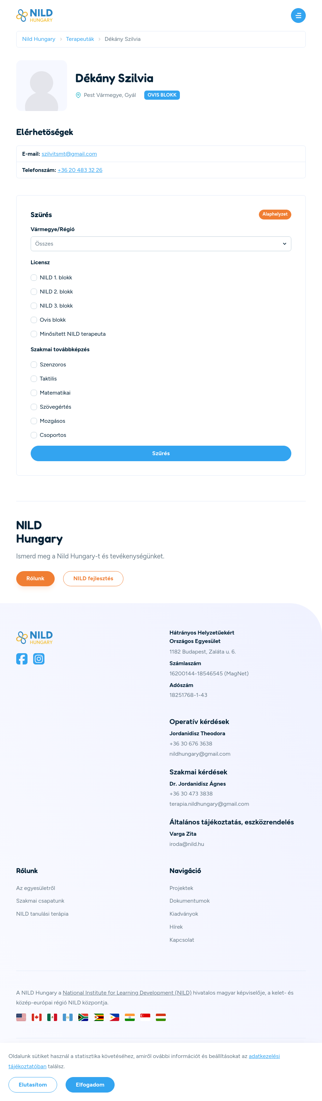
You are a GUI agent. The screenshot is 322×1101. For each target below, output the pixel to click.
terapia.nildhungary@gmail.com (209, 803)
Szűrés (161, 453)
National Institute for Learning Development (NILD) (127, 992)
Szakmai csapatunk (40, 900)
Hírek (176, 926)
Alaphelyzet (274, 214)
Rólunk (35, 578)
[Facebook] (22, 658)
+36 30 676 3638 (191, 743)
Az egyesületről (35, 888)
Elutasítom (33, 1084)
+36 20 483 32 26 (79, 170)
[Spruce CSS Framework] (34, 637)
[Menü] (298, 15)
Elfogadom (90, 1084)
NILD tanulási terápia (42, 913)
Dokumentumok (190, 900)
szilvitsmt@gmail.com (69, 153)
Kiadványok (184, 913)
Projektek (181, 888)
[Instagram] (38, 658)
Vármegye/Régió (53, 229)
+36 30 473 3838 (191, 793)
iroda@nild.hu (187, 844)
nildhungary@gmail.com (200, 753)
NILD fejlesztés (93, 578)
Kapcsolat (182, 939)
